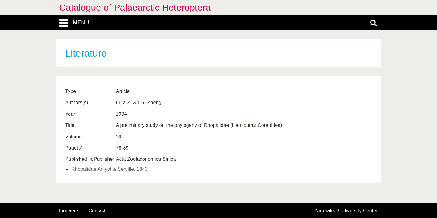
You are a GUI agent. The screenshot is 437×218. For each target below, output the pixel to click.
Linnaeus (69, 210)
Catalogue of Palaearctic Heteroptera (135, 7)
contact (96, 210)
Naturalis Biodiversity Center (346, 210)
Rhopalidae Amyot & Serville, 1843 (109, 169)
